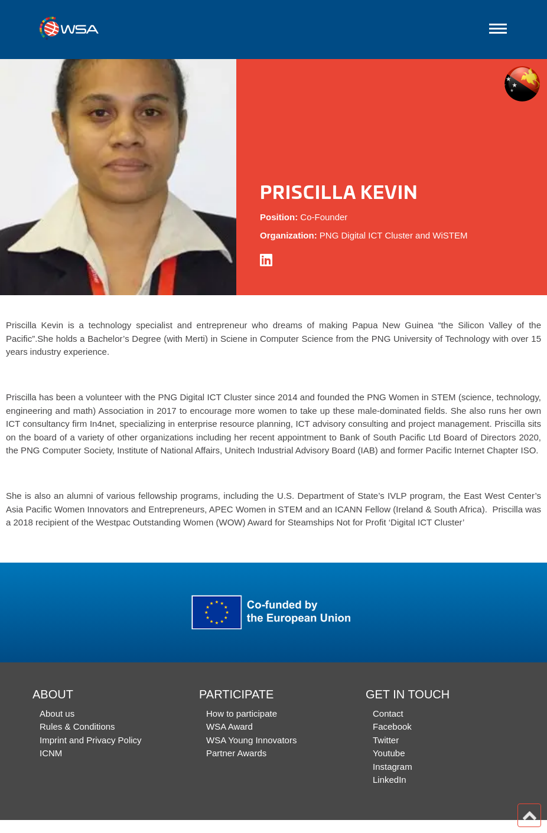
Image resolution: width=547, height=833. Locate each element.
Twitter (386, 740)
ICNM (51, 753)
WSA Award (229, 726)
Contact (388, 713)
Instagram (392, 767)
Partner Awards (236, 753)
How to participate (241, 713)
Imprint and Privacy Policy (91, 740)
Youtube (389, 753)
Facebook (392, 726)
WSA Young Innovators (251, 740)
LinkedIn (389, 780)
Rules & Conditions (77, 726)
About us (57, 713)
